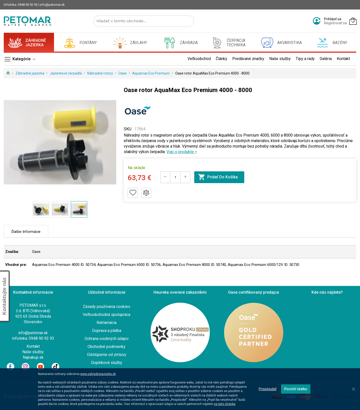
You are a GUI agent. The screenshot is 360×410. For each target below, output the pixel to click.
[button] (41, 209)
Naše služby (33, 351)
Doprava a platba (106, 330)
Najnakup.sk (33, 357)
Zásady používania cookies (106, 306)
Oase (123, 73)
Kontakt (33, 346)
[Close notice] (354, 389)
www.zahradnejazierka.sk (98, 374)
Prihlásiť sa (332, 19)
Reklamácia (106, 322)
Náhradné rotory (100, 73)
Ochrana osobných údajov (106, 338)
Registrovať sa (335, 23)
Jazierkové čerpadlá (66, 73)
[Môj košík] (353, 21)
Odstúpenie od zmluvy (106, 354)
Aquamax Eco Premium (151, 73)
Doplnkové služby (106, 362)
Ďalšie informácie (26, 231)
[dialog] (180, 389)
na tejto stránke (225, 404)
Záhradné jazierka (30, 73)
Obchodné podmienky (107, 346)
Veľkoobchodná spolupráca (106, 314)
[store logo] (27, 21)
